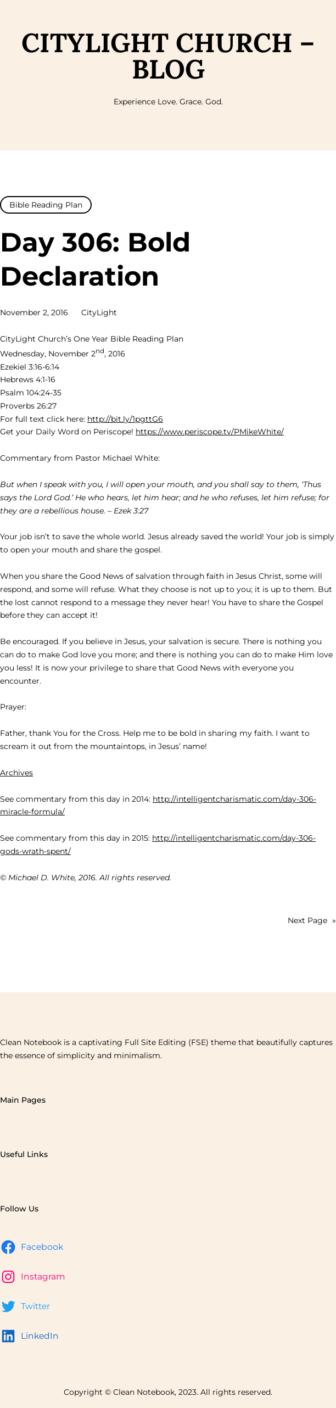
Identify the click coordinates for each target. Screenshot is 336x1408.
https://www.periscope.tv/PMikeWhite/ (210, 432)
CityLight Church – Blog (168, 56)
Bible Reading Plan (45, 205)
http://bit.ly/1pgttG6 (125, 419)
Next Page (312, 921)
